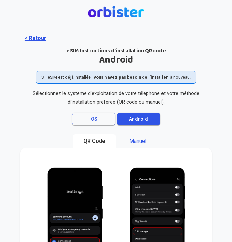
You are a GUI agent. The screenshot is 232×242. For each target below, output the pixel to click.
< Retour (35, 38)
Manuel (137, 141)
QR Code (94, 141)
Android (138, 119)
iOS (93, 119)
